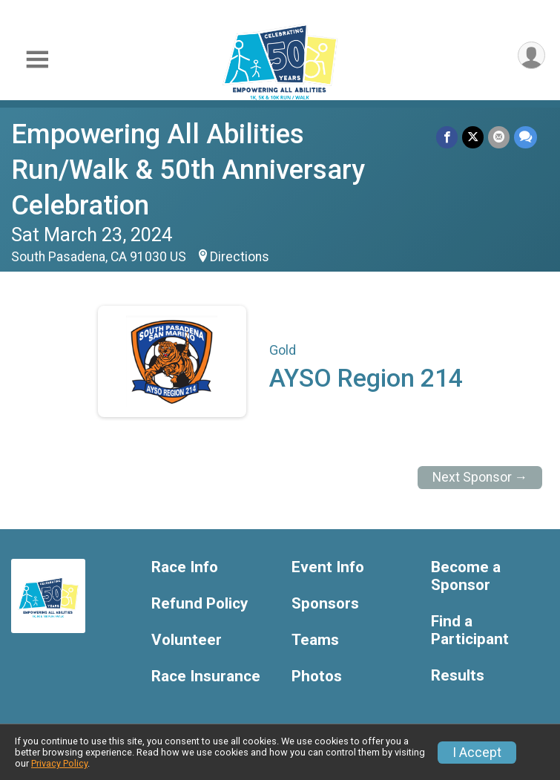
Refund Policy (199, 603)
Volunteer (186, 640)
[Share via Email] (499, 137)
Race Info (184, 567)
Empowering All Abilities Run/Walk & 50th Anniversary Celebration (188, 169)
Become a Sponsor (466, 576)
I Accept (476, 752)
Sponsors (325, 603)
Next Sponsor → (480, 477)
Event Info (327, 567)
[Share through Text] (525, 137)
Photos (316, 676)
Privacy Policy (59, 763)
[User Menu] (531, 55)
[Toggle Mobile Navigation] (37, 60)
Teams (315, 640)
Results (457, 675)
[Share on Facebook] (447, 137)
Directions (239, 256)
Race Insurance (205, 676)
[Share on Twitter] (473, 137)
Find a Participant (470, 630)
